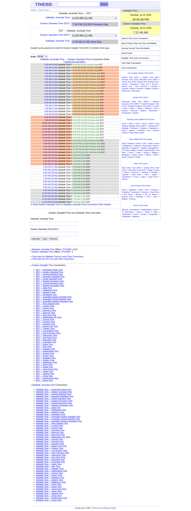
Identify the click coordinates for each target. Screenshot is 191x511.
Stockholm (153, 111)
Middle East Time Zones (143, 139)
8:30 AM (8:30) (50, 114)
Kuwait (140, 150)
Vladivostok (126, 214)
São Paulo (128, 194)
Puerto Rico (154, 192)
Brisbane (134, 128)
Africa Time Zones (141, 164)
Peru (147, 190)
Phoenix (140, 89)
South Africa (136, 175)
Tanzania (144, 172)
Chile (141, 190)
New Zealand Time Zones (144, 119)
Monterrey (126, 91)
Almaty (143, 214)
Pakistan (131, 143)
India (124, 143)
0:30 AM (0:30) (50, 67)
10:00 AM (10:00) (49, 123)
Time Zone (43, 10)
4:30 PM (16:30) (50, 161)
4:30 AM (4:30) (50, 91)
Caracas (132, 199)
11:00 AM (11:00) (49, 129)
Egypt (150, 170)
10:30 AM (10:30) (49, 126)
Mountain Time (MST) (149, 80)
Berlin (132, 108)
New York (145, 84)
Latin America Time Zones (141, 186)
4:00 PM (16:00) (50, 158)
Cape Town (153, 177)
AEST (124, 124)
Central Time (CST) (130, 80)
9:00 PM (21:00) (50, 187)
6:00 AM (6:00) (50, 99)
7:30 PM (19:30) (50, 178)
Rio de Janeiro (151, 194)
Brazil (124, 190)
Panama (145, 192)
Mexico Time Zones (145, 73)
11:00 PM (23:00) (49, 199)
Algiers (154, 175)
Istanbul (136, 113)
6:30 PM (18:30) (50, 173)
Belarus (125, 111)
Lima (148, 197)
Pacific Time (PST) (129, 82)
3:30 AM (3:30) (50, 85)
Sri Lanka (125, 150)
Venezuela (135, 192)
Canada (134, 73)
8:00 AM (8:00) (50, 111)
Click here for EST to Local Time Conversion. (53, 259)
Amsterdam (126, 113)
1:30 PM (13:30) (50, 143)
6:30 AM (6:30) (50, 102)
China (138, 143)
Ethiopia (154, 172)
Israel (138, 152)
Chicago (154, 86)
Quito (155, 197)
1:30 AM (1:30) (50, 73)
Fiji (148, 130)
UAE (144, 143)
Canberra (143, 128)
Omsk (155, 210)
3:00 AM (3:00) (50, 82)
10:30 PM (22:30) (49, 196)
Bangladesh (153, 148)
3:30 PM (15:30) (50, 155)
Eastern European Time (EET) (140, 106)
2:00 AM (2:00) (50, 76)
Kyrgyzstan (153, 214)
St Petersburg (127, 212)
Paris (126, 108)
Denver (155, 89)
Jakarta (144, 148)
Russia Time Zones (140, 205)
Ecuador (154, 190)
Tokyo (155, 155)
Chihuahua (135, 91)
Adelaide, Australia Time (52, 59)
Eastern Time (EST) (150, 77)
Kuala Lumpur (137, 155)
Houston (125, 89)
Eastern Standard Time (79, 59)
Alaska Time (142, 82)
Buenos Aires (127, 197)
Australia (130, 119)
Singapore (135, 148)
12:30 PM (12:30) (49, 137)
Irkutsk (147, 212)
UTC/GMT (67, 249)
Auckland (141, 130)
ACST (144, 124)
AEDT (131, 124)
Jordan (146, 152)
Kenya (156, 170)
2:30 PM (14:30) (50, 149)
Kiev (156, 108)
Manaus (139, 194)
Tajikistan (135, 216)
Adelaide (125, 128)
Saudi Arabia (149, 150)
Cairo (147, 175)
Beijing (154, 152)
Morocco (135, 172)
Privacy (107, 508)
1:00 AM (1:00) (50, 70)
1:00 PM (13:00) (50, 140)
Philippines (127, 146)
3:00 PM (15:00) (50, 152)
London (156, 106)
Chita (155, 212)
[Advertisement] (140, 237)
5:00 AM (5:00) (50, 94)
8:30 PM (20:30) (50, 184)
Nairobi (124, 179)
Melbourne (154, 128)
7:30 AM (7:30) (50, 108)
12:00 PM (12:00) (49, 135)
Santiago (139, 197)
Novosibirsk (134, 210)
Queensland (153, 126)
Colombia (125, 192)
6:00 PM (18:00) (50, 170)
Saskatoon (135, 84)
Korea (157, 143)
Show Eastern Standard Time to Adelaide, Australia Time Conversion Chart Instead (71, 204)
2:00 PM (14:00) (50, 146)
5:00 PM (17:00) (50, 164)
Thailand (136, 146)
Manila (148, 155)
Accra (136, 177)
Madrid (143, 111)
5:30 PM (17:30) (50, 167)
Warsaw (148, 108)
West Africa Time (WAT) (131, 168)
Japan (150, 143)
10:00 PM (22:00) (49, 193)
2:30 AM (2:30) (50, 79)
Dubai (138, 157)
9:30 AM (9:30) (50, 120)
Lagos (143, 177)
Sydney (132, 130)
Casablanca (126, 177)
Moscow (134, 111)
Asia (130, 139)
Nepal (133, 150)
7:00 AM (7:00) (50, 105)
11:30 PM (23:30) (49, 202)
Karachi (131, 157)
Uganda (125, 175)
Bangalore (126, 155)
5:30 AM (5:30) (50, 97)
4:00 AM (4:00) (50, 88)
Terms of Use (97, 508)
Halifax (147, 89)
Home (33, 10)
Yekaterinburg (146, 210)
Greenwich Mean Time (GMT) (135, 102)
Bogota (124, 199)
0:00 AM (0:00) (50, 64)
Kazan (139, 212)
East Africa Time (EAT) (137, 170)
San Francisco (141, 86)
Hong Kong (146, 146)
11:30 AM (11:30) (49, 132)
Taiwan (155, 146)
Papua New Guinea (136, 133)
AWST (151, 124)
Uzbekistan (126, 216)
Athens (140, 108)
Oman (131, 152)
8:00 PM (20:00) (50, 181)
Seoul (124, 157)
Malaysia (125, 148)
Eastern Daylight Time (42, 265)
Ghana (126, 172)
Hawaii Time (153, 82)
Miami (132, 89)
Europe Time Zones (140, 97)
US (129, 73)
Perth (124, 130)
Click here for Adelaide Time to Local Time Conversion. (58, 256)
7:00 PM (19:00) (50, 175)
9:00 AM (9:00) (50, 117)
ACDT (137, 124)
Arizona (125, 84)
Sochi (136, 214)
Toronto (155, 84)
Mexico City (127, 86)
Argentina (132, 190)
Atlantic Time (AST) (130, 77)
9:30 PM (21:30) (50, 190)
